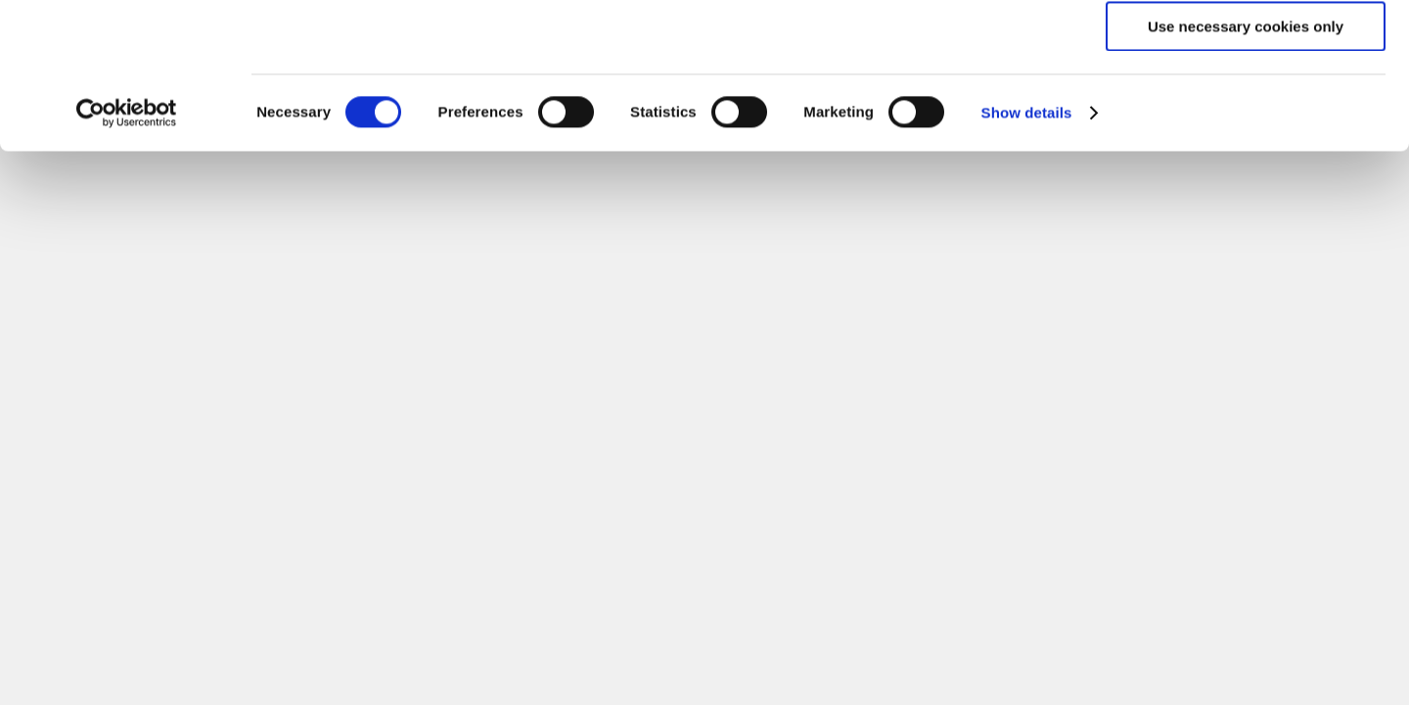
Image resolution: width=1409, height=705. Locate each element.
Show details (1026, 249)
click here (965, 94)
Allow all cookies (1246, 48)
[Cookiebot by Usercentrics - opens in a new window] (126, 249)
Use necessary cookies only (1245, 163)
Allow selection (1245, 106)
